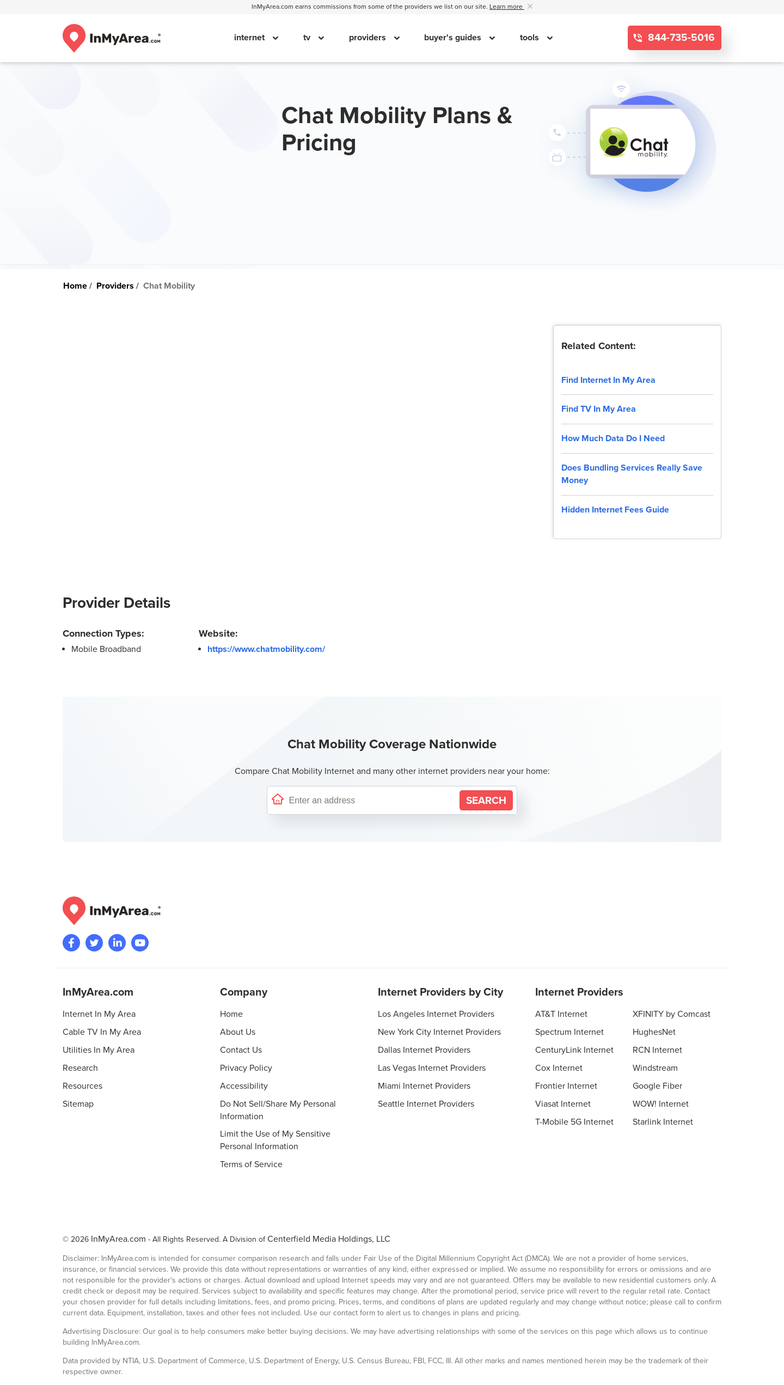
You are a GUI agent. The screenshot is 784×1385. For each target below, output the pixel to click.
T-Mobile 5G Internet (574, 1121)
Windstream (655, 1068)
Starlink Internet (663, 1121)
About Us (237, 1032)
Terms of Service (251, 1164)
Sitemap (78, 1104)
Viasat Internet (563, 1104)
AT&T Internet (561, 1014)
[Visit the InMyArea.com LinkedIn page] (117, 942)
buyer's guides (453, 37)
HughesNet (654, 1032)
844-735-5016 (680, 38)
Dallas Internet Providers (424, 1050)
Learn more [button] (506, 7)
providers (368, 37)
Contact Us (241, 1050)
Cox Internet (559, 1068)
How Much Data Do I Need (613, 438)
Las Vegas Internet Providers (432, 1068)
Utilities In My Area (98, 1050)
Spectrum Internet (569, 1032)
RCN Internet (657, 1050)
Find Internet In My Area (608, 380)
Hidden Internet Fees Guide (615, 509)
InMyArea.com (118, 1239)
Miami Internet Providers (424, 1086)
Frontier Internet (566, 1086)
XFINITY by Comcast (671, 1014)
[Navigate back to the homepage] (112, 38)
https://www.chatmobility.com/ (266, 649)
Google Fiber (657, 1086)
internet (250, 37)
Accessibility (244, 1086)
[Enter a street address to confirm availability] (372, 800)
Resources (82, 1086)
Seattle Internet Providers (426, 1104)
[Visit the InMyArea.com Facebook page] (71, 942)
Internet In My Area (99, 1014)
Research (80, 1068)
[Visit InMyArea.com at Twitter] (94, 942)
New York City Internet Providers (439, 1032)
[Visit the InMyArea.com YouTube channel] (140, 942)
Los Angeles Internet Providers (436, 1014)
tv (308, 37)
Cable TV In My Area (102, 1032)
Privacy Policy (246, 1068)
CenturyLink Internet (574, 1050)
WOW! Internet (661, 1104)
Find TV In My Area (598, 409)
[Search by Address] (486, 800)
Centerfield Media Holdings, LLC (328, 1239)
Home (231, 1014)
